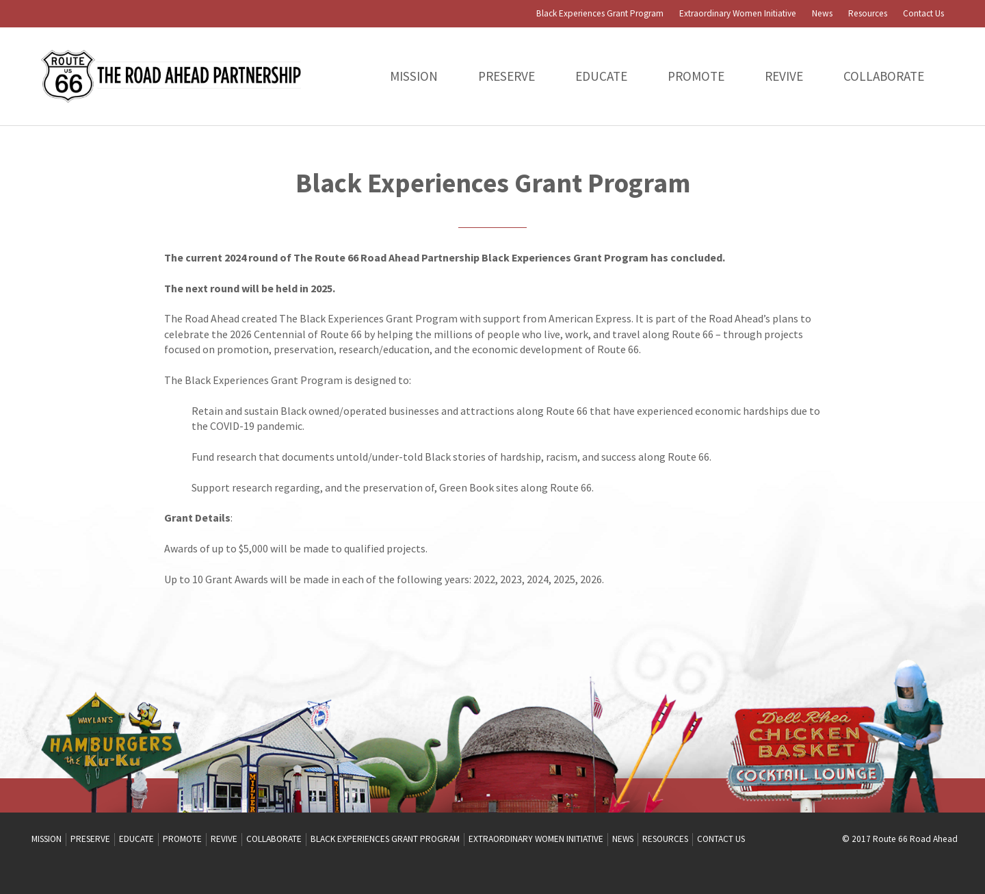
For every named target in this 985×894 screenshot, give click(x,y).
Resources (867, 13)
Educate (601, 76)
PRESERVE (506, 76)
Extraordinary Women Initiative (737, 13)
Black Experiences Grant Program (600, 13)
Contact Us (923, 13)
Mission (414, 76)
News (822, 13)
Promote (696, 76)
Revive (784, 76)
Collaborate (883, 76)
